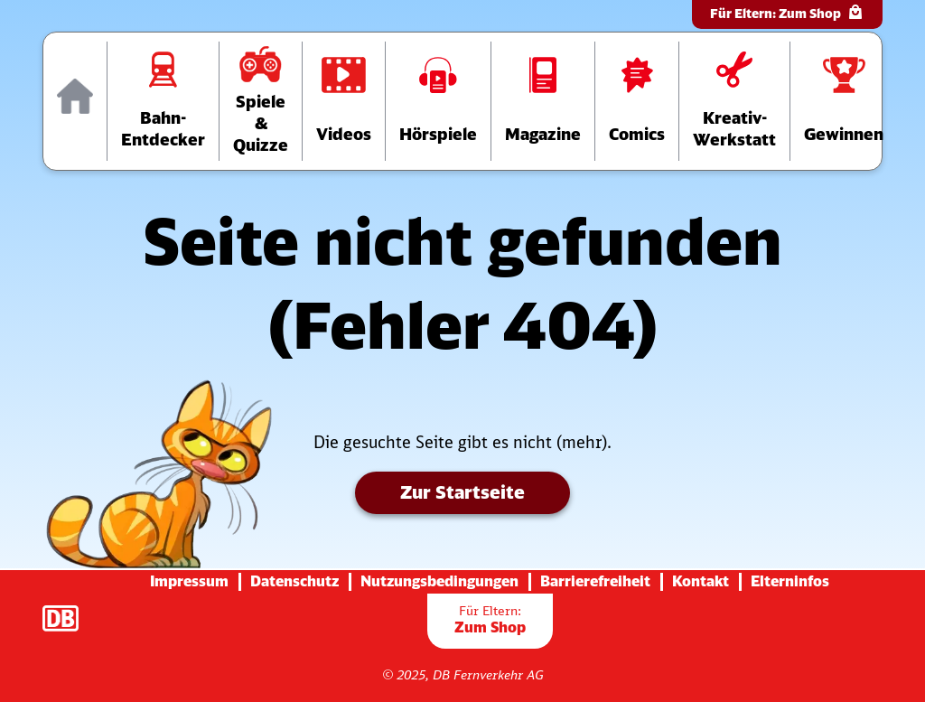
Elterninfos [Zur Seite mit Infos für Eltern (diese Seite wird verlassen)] (790, 581)
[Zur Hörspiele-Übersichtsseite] (438, 101)
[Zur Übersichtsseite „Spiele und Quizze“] (261, 101)
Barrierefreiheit (595, 581)
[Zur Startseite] (75, 101)
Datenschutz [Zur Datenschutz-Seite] (294, 581)
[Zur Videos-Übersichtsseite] (344, 101)
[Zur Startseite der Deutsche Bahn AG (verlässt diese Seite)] (69, 609)
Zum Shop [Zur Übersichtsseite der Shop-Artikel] (490, 619)
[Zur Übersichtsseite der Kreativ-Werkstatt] (734, 101)
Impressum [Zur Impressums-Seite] (189, 581)
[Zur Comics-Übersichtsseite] (636, 101)
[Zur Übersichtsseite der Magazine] (542, 101)
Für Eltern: (787, 12)
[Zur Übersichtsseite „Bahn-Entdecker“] (163, 101)
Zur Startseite (462, 492)
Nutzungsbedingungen (439, 581)
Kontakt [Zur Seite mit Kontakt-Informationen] (700, 581)
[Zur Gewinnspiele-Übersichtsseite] (843, 101)
